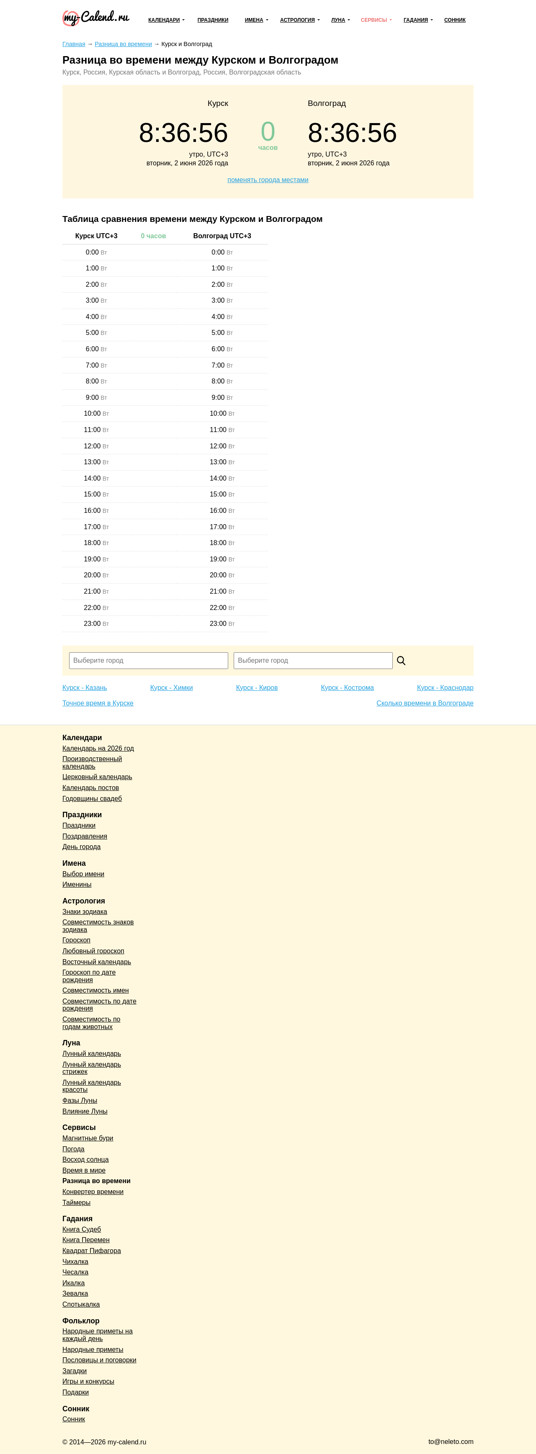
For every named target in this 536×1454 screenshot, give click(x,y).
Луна (338, 20)
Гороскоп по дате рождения (89, 976)
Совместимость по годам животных (91, 1023)
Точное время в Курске (98, 703)
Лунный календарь (91, 1053)
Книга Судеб (81, 1229)
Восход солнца (85, 1159)
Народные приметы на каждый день (97, 1335)
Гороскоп (76, 940)
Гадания (416, 20)
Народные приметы (93, 1349)
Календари (164, 20)
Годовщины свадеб (92, 798)
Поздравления (84, 836)
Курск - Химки (171, 687)
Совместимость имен (95, 990)
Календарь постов (90, 787)
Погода (73, 1149)
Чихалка (75, 1261)
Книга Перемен (86, 1239)
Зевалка (75, 1293)
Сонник (455, 20)
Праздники (213, 20)
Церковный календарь (97, 776)
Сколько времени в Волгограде (425, 703)
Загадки (74, 1370)
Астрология (297, 20)
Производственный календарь (92, 762)
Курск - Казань (84, 687)
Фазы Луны (79, 1100)
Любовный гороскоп (93, 951)
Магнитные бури (87, 1138)
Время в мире (84, 1170)
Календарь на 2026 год (98, 748)
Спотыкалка (81, 1304)
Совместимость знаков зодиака (98, 926)
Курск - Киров (257, 687)
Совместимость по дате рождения (99, 1005)
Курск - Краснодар (445, 687)
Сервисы (374, 20)
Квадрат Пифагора (91, 1250)
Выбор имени (83, 874)
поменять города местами (267, 179)
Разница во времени (96, 1180)
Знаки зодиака (84, 911)
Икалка (73, 1283)
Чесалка (75, 1272)
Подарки (75, 1392)
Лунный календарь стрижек (91, 1068)
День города (81, 846)
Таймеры (76, 1202)
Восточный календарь (96, 961)
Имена (254, 20)
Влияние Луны (85, 1111)
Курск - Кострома (347, 687)
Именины (77, 884)
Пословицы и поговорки (99, 1360)
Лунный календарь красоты (91, 1086)
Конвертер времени (93, 1191)
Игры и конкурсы (88, 1381)
